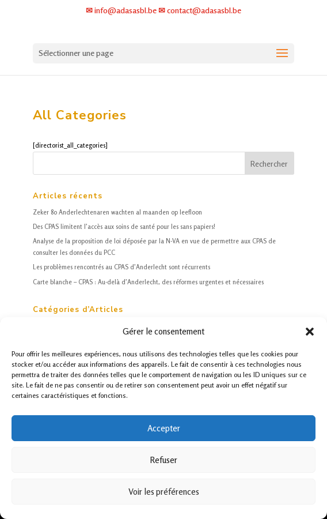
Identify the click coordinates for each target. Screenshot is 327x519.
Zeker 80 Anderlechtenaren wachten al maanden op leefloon (117, 212)
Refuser (163, 459)
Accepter (163, 428)
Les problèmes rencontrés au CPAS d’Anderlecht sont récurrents (121, 267)
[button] (309, 331)
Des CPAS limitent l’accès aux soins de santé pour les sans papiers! (124, 227)
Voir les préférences (163, 491)
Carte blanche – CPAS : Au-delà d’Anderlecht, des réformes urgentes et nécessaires (148, 282)
